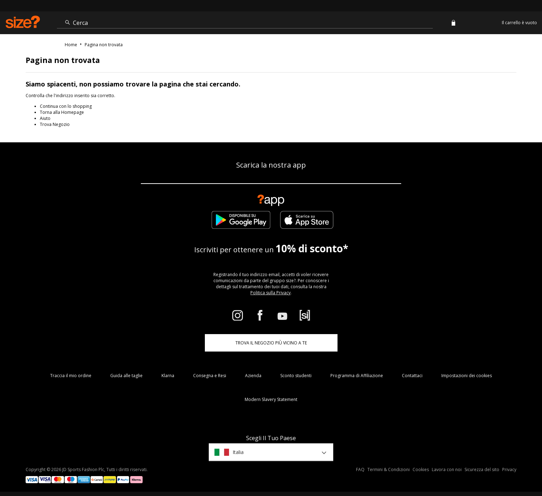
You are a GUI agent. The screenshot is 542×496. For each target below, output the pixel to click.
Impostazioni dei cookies (466, 376)
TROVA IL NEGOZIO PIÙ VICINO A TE (271, 343)
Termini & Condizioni (388, 469)
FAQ (360, 469)
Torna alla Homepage (62, 112)
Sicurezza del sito (481, 469)
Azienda (253, 376)
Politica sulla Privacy (270, 293)
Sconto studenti (296, 376)
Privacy (509, 469)
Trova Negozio (55, 124)
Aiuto (45, 118)
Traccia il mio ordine (70, 376)
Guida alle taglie (126, 376)
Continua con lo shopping (66, 106)
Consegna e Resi (209, 376)
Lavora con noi (447, 469)
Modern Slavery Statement (271, 399)
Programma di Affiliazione (356, 376)
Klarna (167, 376)
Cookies (421, 469)
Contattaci (412, 376)
